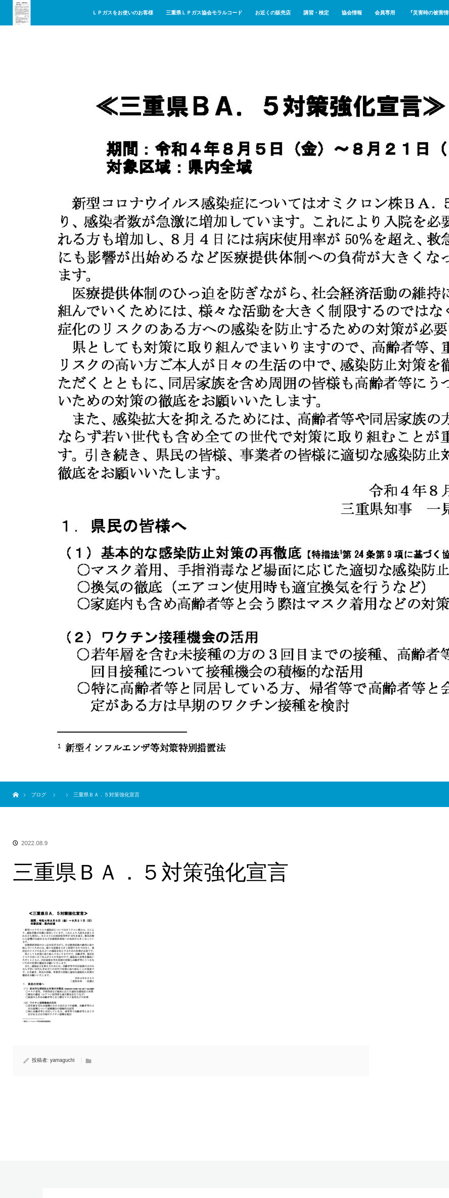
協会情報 (352, 13)
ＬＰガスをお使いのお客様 (122, 13)
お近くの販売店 (273, 13)
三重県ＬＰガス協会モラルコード (204, 13)
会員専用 (385, 13)
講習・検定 (316, 13)
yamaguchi (62, 1060)
